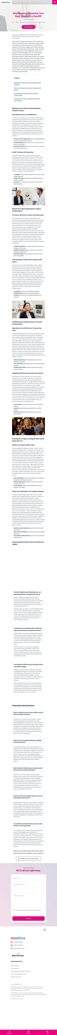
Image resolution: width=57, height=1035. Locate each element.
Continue (28, 918)
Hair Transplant (15, 968)
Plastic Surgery (15, 965)
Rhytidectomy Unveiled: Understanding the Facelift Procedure (27, 83)
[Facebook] (44, 929)
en (49, 2)
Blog (17, 22)
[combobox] (14, 890)
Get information (28, 27)
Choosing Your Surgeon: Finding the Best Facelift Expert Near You (27, 99)
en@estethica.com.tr (19, 948)
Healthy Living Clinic (16, 977)
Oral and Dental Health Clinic (18, 974)
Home (13, 22)
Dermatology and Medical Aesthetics (20, 971)
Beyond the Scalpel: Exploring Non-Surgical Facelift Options (27, 89)
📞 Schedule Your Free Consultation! (28, 858)
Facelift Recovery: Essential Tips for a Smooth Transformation (26, 94)
